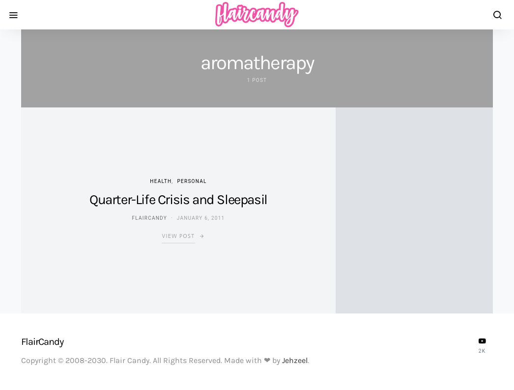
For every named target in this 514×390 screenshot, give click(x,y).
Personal (192, 181)
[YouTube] (482, 345)
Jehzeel (295, 360)
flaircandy (149, 218)
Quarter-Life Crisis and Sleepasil (178, 199)
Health (160, 181)
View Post (178, 236)
